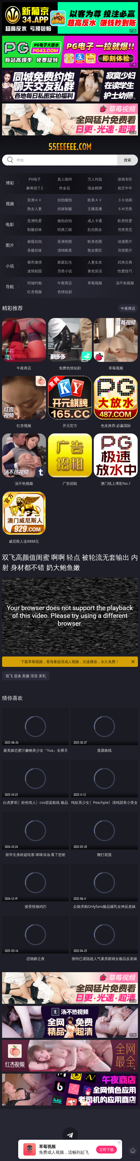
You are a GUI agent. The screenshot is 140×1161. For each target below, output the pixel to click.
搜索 (127, 159)
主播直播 (95, 208)
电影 (10, 224)
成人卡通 (95, 220)
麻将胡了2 (34, 187)
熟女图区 (95, 250)
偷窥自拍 (34, 241)
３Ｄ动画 (125, 199)
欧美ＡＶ (95, 199)
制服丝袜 (34, 229)
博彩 (10, 183)
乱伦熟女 (95, 229)
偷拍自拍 (64, 220)
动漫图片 (125, 241)
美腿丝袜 (34, 250)
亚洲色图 (64, 241)
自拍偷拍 (64, 199)
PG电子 (35, 179)
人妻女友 (95, 262)
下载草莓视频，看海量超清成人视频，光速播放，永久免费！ (78, 662)
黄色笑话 (95, 270)
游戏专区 (125, 179)
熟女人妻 (34, 208)
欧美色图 (95, 241)
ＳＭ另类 (125, 208)
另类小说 (64, 270)
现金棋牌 (95, 187)
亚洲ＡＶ (34, 199)
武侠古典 (125, 262)
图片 (10, 245)
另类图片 (125, 250)
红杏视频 (34, 291)
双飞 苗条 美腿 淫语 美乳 (26, 675)
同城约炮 (34, 282)
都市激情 (34, 262)
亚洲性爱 (34, 220)
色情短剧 (64, 291)
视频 (10, 203)
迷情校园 (34, 270)
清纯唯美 (64, 250)
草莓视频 (95, 282)
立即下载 (106, 1149)
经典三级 (64, 229)
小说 (10, 266)
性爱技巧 (125, 270)
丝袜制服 (64, 208)
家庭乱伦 (64, 262)
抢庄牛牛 (125, 187)
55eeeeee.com (69, 147)
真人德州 (64, 179)
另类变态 (125, 229)
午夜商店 (64, 282)
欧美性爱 (125, 220)
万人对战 (95, 179)
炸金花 (64, 187)
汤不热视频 (125, 282)
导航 (10, 286)
